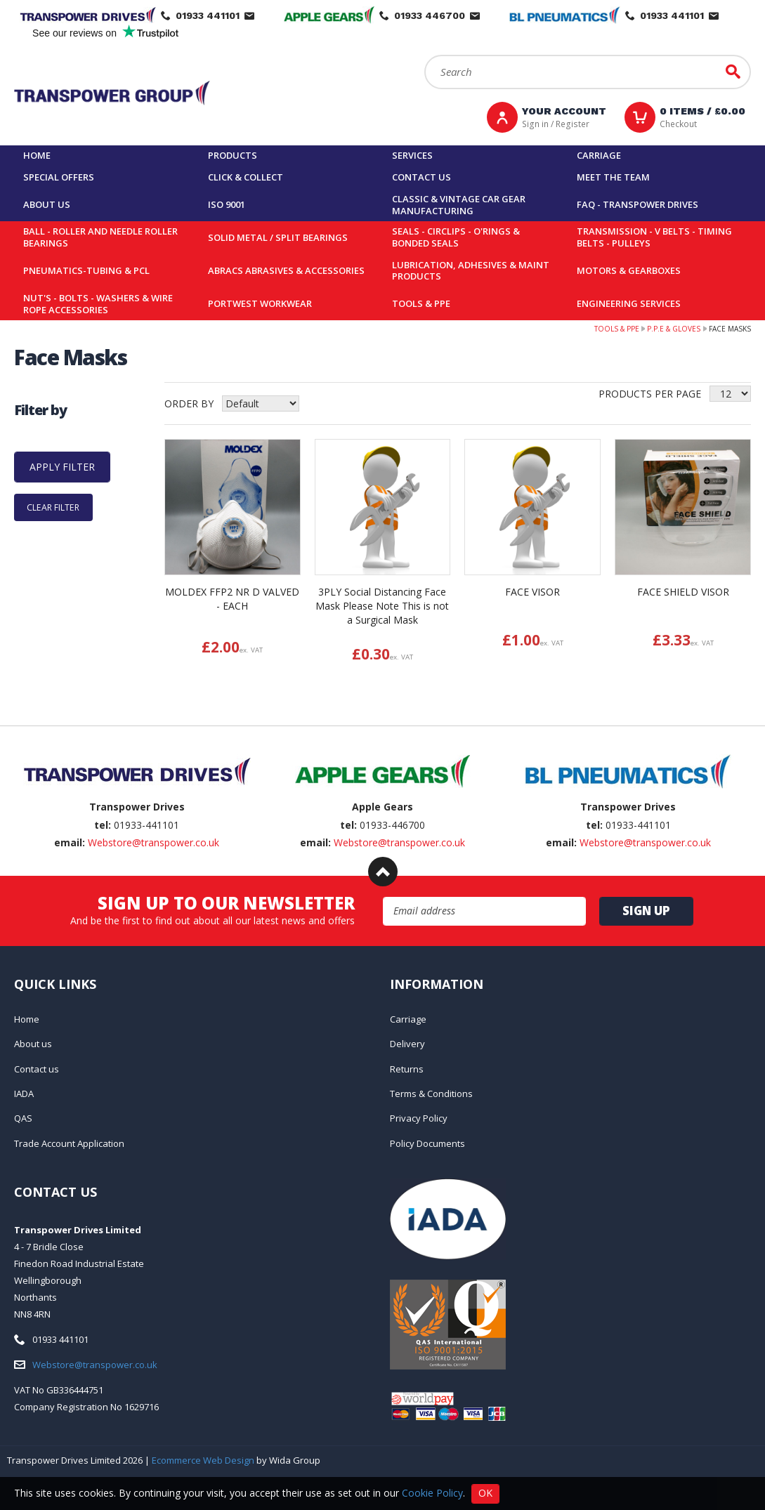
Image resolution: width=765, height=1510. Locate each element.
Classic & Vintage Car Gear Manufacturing (458, 204)
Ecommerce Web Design (203, 1460)
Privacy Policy (418, 1118)
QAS (23, 1118)
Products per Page (650, 393)
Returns (407, 1069)
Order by (189, 403)
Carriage (599, 155)
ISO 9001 (226, 204)
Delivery (407, 1043)
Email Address (383, 897)
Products (232, 155)
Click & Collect (245, 177)
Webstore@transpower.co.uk (153, 842)
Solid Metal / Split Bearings (278, 237)
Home (37, 155)
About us (46, 204)
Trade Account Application (69, 1143)
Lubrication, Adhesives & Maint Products (470, 270)
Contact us (421, 177)
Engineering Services (629, 303)
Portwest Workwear (260, 303)
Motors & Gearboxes (629, 270)
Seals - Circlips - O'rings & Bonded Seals (456, 237)
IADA (24, 1093)
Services (412, 155)
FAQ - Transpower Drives (637, 204)
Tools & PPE (421, 303)
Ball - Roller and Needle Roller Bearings (100, 237)
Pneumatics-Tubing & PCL (86, 270)
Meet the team (613, 177)
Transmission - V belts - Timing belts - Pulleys (654, 237)
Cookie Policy (432, 1492)
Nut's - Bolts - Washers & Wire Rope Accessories (98, 303)
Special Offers (58, 177)
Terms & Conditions (431, 1093)
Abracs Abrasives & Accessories (286, 270)
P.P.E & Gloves (673, 329)
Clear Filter (53, 507)
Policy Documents (427, 1143)
